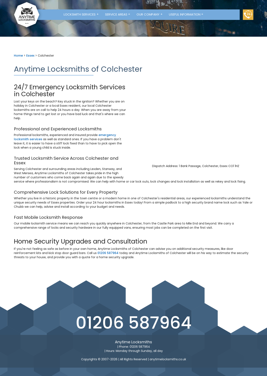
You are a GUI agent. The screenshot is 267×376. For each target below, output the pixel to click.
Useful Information (186, 14)
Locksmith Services (81, 14)
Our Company (150, 14)
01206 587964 (107, 253)
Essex (30, 55)
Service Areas (117, 14)
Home (18, 55)
